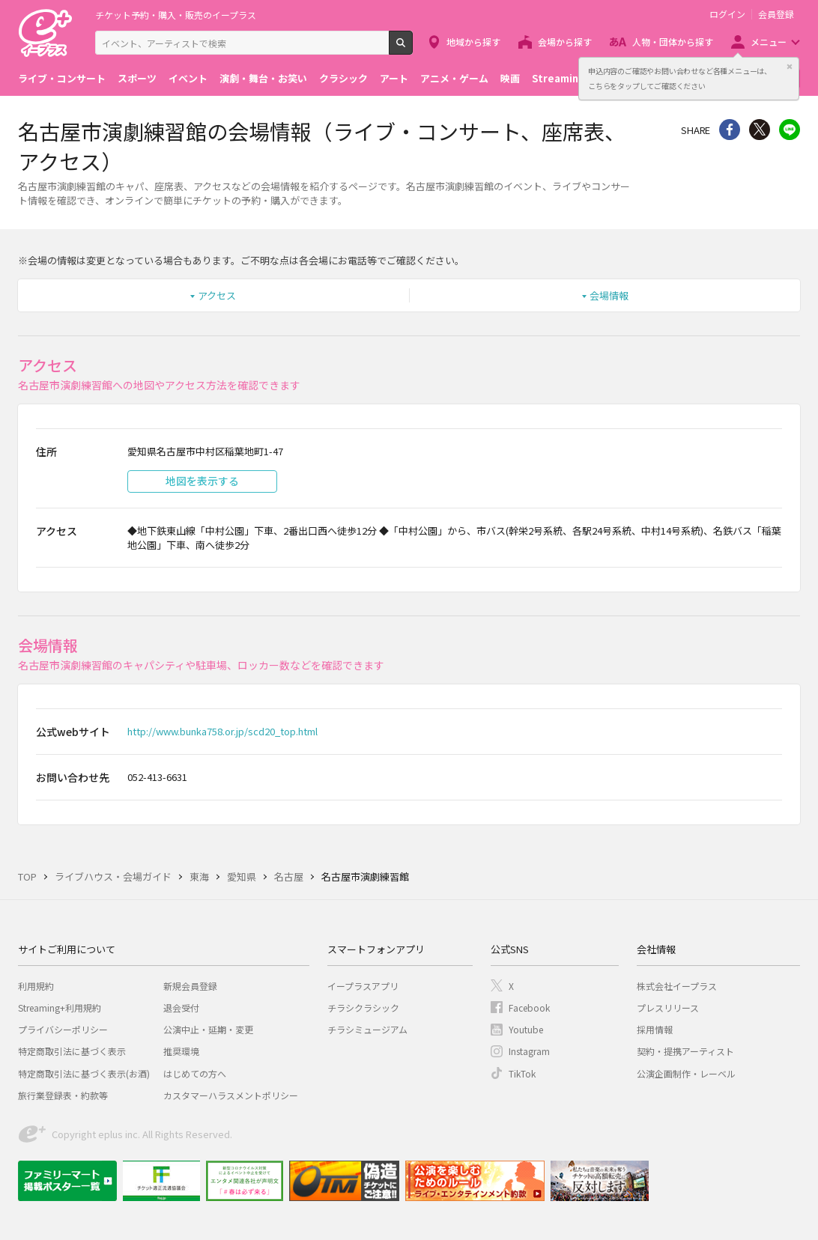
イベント (188, 78)
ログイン (727, 14)
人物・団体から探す (672, 41)
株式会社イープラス (677, 985)
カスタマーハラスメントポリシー (230, 1095)
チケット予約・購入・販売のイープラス (175, 14)
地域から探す (473, 41)
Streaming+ (562, 78)
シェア (729, 129)
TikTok (522, 1073)
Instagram (529, 1051)
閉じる (790, 67)
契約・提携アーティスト (685, 1051)
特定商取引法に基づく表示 (72, 1051)
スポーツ (137, 78)
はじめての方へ (194, 1073)
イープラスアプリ (363, 985)
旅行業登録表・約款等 (63, 1095)
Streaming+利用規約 (59, 1007)
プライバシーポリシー (63, 1029)
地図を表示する (202, 480)
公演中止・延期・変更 (208, 1029)
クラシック (343, 78)
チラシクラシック (363, 1007)
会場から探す (565, 41)
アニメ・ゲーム (454, 78)
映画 (510, 78)
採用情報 (655, 1029)
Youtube (526, 1029)
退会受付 (181, 1007)
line (789, 129)
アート (394, 78)
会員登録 (776, 14)
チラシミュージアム (367, 1029)
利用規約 (36, 985)
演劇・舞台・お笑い (263, 78)
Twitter (759, 129)
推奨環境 (181, 1051)
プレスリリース (668, 1007)
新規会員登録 (190, 985)
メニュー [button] (769, 41)
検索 (412, 49)
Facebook (529, 1007)
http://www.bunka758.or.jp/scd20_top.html (222, 731)
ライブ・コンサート (62, 78)
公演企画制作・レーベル (686, 1073)
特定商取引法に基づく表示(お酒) (84, 1073)
